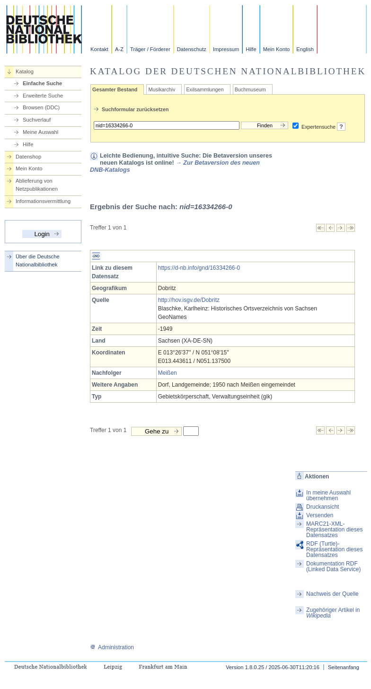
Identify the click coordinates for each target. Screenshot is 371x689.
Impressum (226, 49)
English (305, 49)
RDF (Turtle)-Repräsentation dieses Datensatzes (334, 549)
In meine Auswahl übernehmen (328, 495)
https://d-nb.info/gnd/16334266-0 (199, 268)
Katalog (25, 71)
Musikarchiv (161, 89)
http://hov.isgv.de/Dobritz (189, 300)
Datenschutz (191, 49)
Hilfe (251, 49)
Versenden (319, 515)
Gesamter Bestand (114, 89)
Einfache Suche (42, 83)
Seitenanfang (343, 667)
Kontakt (99, 49)
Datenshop (28, 156)
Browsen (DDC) (41, 107)
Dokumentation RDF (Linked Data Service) (333, 566)
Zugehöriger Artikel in (333, 613)
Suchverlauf (37, 120)
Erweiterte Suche (43, 95)
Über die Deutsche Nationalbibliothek (38, 260)
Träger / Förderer (150, 49)
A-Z (119, 49)
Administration (112, 647)
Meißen (167, 373)
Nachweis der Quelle (332, 594)
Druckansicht (322, 507)
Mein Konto (276, 49)
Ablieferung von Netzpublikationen (37, 185)
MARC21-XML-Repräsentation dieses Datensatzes (334, 530)
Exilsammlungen (204, 89)
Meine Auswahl (40, 132)
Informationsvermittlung (43, 201)
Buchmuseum (250, 89)
